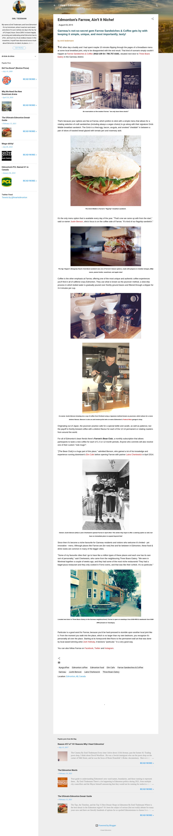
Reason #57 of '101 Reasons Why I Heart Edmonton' (81, 744)
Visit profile (19, 48)
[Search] (157, 6)
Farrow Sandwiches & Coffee (130, 667)
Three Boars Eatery (111, 672)
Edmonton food (97, 667)
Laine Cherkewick (92, 672)
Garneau (62, 672)
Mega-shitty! (7, 143)
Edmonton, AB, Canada (76, 676)
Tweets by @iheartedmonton (14, 197)
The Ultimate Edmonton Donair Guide (75, 796)
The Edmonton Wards (67, 770)
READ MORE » (147, 763)
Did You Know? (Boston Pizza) (15, 68)
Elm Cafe (111, 667)
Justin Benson (75, 672)
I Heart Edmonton (69, 5)
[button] (152, 19)
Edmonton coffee (79, 667)
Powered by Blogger (105, 825)
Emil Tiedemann (19, 19)
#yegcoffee (64, 667)
